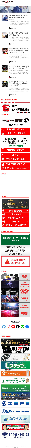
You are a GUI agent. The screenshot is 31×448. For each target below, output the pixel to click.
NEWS (4, 10)
